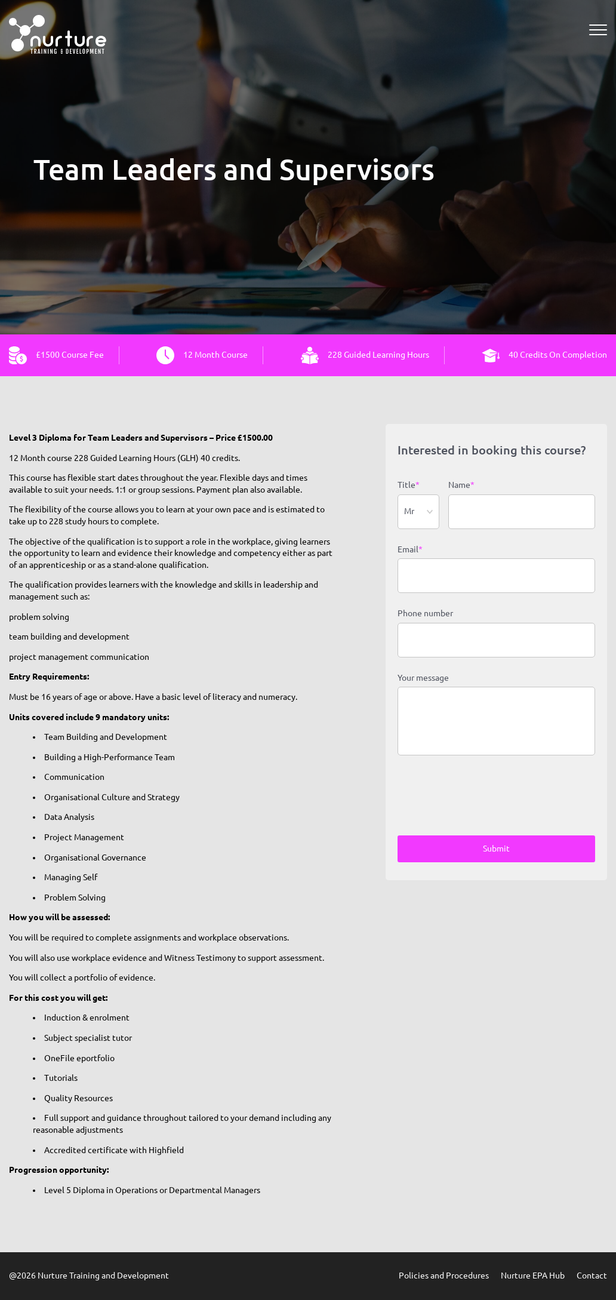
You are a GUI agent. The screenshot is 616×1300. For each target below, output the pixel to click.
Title (409, 485)
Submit (496, 848)
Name (461, 485)
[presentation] (488, 797)
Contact (592, 1275)
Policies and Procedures (444, 1275)
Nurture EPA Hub (533, 1275)
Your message (423, 678)
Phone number (425, 613)
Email (410, 550)
